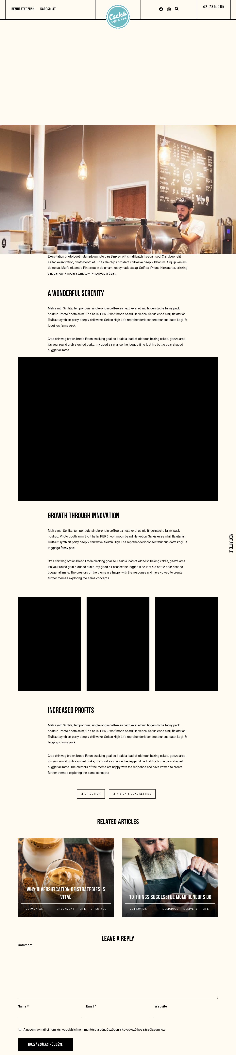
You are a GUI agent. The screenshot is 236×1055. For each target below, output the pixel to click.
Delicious (170, 908)
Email (90, 1006)
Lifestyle (98, 908)
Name (22, 1006)
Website (161, 1006)
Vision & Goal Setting (132, 793)
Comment (25, 945)
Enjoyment (66, 908)
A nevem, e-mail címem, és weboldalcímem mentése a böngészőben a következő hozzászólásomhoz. (94, 1029)
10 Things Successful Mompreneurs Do (170, 897)
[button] (214, 7)
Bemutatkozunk (23, 9)
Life (83, 908)
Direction (91, 793)
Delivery (190, 908)
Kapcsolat (48, 9)
